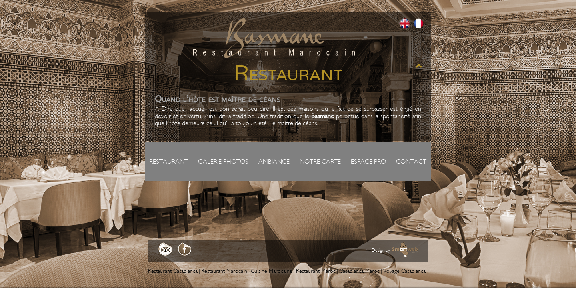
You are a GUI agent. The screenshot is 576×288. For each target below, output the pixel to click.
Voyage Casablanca (404, 271)
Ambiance (274, 161)
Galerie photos (223, 161)
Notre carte (320, 161)
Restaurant (168, 161)
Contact (411, 161)
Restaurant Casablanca (173, 271)
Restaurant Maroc (316, 271)
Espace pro (368, 161)
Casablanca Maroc (359, 271)
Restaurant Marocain (224, 271)
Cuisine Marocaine (271, 271)
